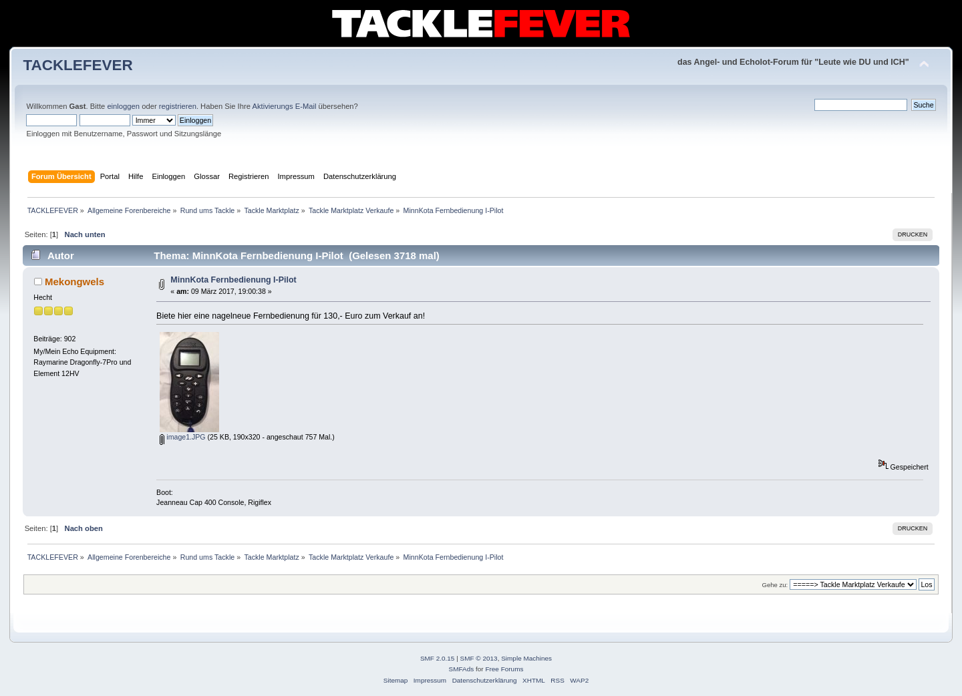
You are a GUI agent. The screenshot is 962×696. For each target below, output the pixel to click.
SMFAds (461, 669)
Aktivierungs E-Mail (284, 106)
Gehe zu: (775, 584)
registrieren (177, 106)
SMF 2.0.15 (437, 658)
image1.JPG (182, 437)
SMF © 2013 (479, 658)
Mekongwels (74, 281)
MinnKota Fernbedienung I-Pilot (233, 280)
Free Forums (504, 669)
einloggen (123, 106)
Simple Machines (526, 658)
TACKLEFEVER (77, 65)
